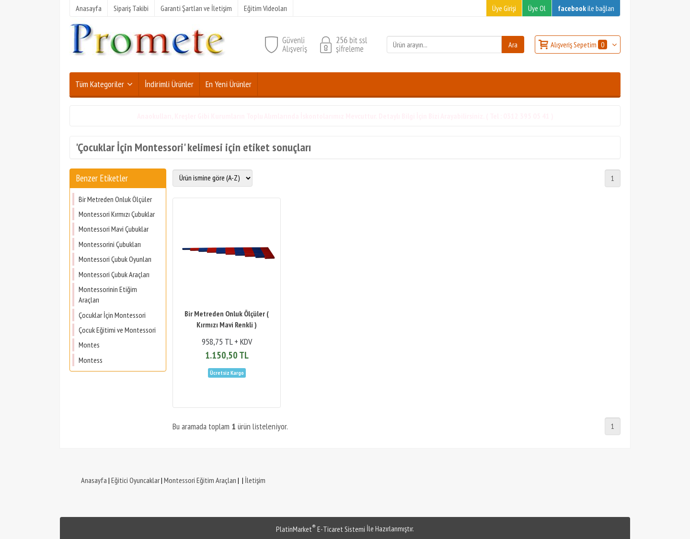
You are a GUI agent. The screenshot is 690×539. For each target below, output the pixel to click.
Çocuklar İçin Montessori (112, 315)
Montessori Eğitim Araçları (200, 480)
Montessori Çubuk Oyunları (115, 259)
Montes (89, 344)
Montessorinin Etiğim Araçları (108, 294)
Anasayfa (94, 480)
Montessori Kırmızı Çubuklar (117, 214)
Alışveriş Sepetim (580, 44)
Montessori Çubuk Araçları (114, 274)
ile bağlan (586, 8)
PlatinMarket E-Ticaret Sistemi (320, 529)
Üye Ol (537, 8)
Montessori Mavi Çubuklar (114, 229)
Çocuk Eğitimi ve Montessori (117, 330)
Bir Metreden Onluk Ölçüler (115, 199)
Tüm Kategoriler (99, 84)
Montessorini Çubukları (110, 244)
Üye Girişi (504, 8)
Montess (91, 360)
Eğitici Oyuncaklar (135, 480)
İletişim (255, 480)
